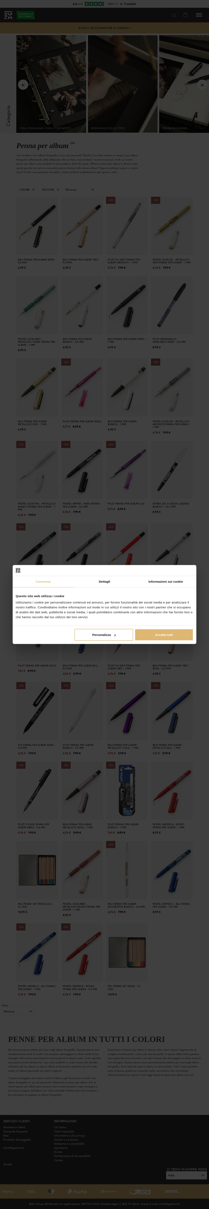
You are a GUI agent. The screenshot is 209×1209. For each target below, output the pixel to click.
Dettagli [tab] (104, 581)
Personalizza (104, 635)
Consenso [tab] (43, 581)
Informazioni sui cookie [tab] (166, 581)
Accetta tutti (164, 635)
